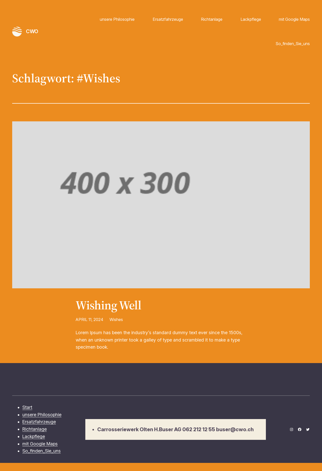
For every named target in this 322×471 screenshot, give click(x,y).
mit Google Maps (294, 19)
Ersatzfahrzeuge (168, 19)
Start (27, 407)
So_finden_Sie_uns (293, 43)
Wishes (116, 319)
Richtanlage (211, 19)
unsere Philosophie (117, 19)
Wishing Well (108, 305)
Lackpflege (250, 19)
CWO (32, 31)
